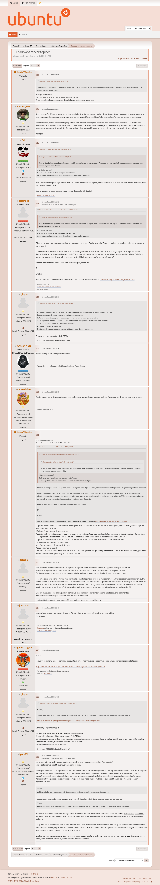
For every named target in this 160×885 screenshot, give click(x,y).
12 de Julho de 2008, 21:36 (50, 348)
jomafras (24, 605)
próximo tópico (140, 58)
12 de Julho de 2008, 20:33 (50, 297)
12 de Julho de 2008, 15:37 (50, 143)
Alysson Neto (24, 345)
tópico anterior (125, 58)
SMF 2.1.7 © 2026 (15, 881)
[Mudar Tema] (40, 3)
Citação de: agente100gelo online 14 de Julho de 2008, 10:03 (58, 703)
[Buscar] (136, 28)
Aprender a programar (46, 195)
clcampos (24, 200)
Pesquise (40, 628)
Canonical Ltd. (66, 877)
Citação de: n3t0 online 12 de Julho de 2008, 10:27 (54, 81)
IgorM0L (24, 754)
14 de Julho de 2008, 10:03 (50, 650)
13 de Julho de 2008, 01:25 (44, 440)
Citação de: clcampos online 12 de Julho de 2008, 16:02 (56, 447)
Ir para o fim (17, 66)
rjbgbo (24, 294)
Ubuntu (54, 877)
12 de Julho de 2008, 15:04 (50, 109)
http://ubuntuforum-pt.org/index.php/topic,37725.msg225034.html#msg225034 (70, 666)
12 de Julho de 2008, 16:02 (50, 202)
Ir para (111, 860)
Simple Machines (31, 881)
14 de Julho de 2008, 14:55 (50, 697)
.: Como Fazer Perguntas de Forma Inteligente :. (49, 286)
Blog (54, 630)
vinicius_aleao (24, 106)
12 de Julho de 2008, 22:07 (50, 392)
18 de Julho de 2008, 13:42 (50, 755)
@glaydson (48, 673)
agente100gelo (24, 647)
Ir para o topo (18, 848)
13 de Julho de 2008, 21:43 (50, 608)
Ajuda (120, 882)
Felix (24, 140)
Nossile (24, 559)
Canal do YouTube (44, 630)
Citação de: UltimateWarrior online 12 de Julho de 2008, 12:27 (58, 149)
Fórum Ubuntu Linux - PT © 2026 (137, 878)
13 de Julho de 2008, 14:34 (50, 562)
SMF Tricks (33, 874)
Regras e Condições (131, 882)
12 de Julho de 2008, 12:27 (50, 75)
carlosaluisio (24, 389)
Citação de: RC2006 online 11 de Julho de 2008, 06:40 (56, 303)
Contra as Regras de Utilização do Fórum (117, 279)
